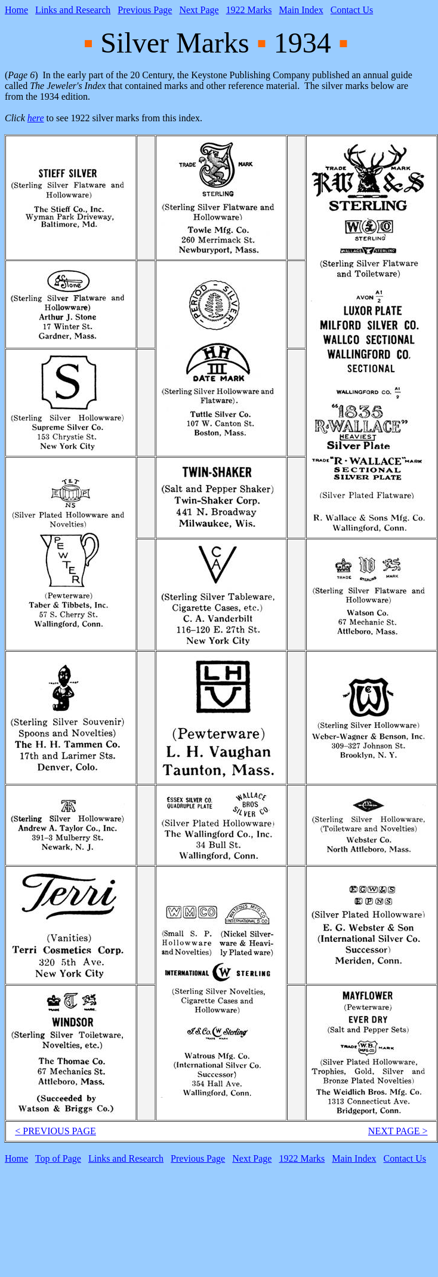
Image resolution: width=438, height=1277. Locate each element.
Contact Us (352, 10)
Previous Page (145, 10)
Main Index (301, 10)
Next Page (198, 10)
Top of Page (58, 1158)
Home (16, 10)
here (35, 118)
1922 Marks (249, 10)
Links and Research (72, 10)
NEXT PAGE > (398, 1131)
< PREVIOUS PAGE (55, 1131)
